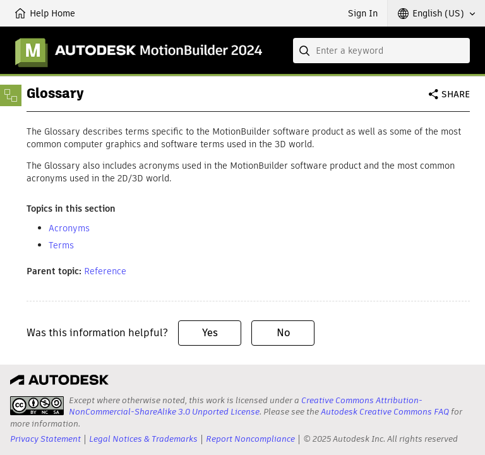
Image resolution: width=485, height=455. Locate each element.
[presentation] (37, 405)
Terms (61, 245)
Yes (210, 332)
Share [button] (455, 94)
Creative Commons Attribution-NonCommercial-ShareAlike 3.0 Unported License (245, 406)
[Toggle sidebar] (10, 95)
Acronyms (69, 228)
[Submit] (305, 50)
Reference (105, 271)
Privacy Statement (45, 439)
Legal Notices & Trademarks (143, 439)
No (283, 332)
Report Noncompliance (250, 439)
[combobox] (381, 50)
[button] (436, 13)
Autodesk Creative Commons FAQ (385, 412)
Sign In (363, 13)
